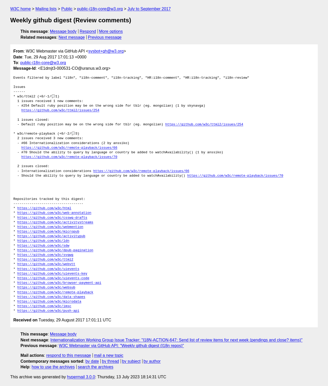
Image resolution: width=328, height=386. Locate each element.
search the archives (96, 367)
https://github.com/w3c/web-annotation (54, 213)
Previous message (105, 37)
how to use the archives (53, 367)
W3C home (20, 9)
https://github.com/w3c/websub (46, 287)
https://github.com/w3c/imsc (44, 306)
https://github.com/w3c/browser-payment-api (59, 283)
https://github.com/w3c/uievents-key (52, 273)
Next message (72, 37)
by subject (131, 361)
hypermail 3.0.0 (81, 377)
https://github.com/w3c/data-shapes (51, 297)
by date (92, 361)
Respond (88, 31)
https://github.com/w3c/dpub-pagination (55, 250)
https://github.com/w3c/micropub (48, 231)
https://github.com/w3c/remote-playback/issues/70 (69, 157)
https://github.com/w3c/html (44, 208)
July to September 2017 (149, 9)
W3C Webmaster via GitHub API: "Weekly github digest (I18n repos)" (121, 345)
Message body (63, 31)
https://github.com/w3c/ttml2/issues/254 (60, 110)
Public (67, 9)
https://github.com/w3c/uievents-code (53, 278)
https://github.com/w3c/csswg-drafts (52, 218)
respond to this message (68, 355)
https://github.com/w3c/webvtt (46, 264)
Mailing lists (46, 9)
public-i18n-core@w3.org (100, 9)
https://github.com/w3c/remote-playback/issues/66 (69, 148)
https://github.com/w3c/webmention (50, 227)
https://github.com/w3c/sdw (43, 245)
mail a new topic (109, 355)
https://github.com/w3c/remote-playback (55, 292)
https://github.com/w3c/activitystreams (55, 222)
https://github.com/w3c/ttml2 (45, 259)
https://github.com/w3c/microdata (49, 301)
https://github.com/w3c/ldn (43, 241)
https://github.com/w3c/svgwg (45, 255)
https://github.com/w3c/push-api (48, 311)
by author (152, 361)
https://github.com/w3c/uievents (48, 269)
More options (111, 31)
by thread (110, 361)
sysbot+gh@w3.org (106, 51)
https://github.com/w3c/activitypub (51, 236)
